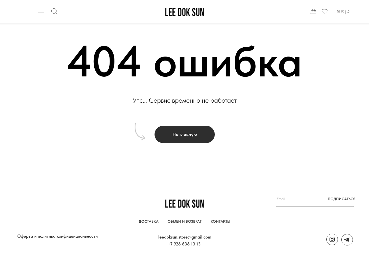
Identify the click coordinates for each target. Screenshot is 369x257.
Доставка (149, 221)
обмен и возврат (184, 221)
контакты (220, 221)
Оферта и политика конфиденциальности (57, 236)
